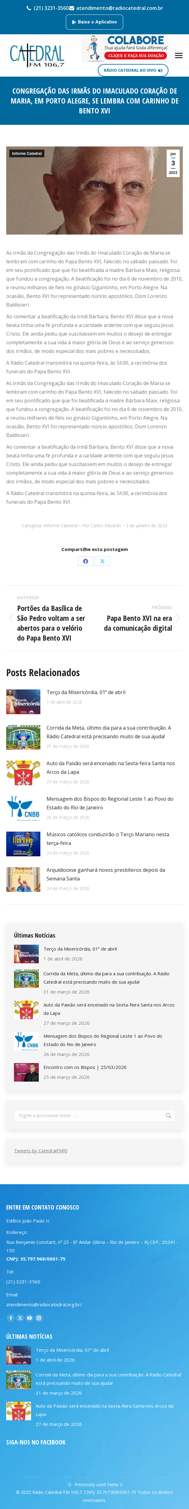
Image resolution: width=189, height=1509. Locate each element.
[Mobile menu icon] (179, 55)
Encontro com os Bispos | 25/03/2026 (85, 1067)
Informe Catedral (27, 153)
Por (101, 525)
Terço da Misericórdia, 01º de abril (86, 692)
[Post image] (23, 701)
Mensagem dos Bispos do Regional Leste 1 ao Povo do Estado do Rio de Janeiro (110, 803)
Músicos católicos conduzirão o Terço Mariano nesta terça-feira (108, 838)
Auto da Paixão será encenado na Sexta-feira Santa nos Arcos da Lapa (111, 767)
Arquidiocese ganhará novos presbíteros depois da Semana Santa (106, 874)
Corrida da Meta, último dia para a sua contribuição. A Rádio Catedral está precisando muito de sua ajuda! (109, 732)
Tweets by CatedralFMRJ (40, 1150)
